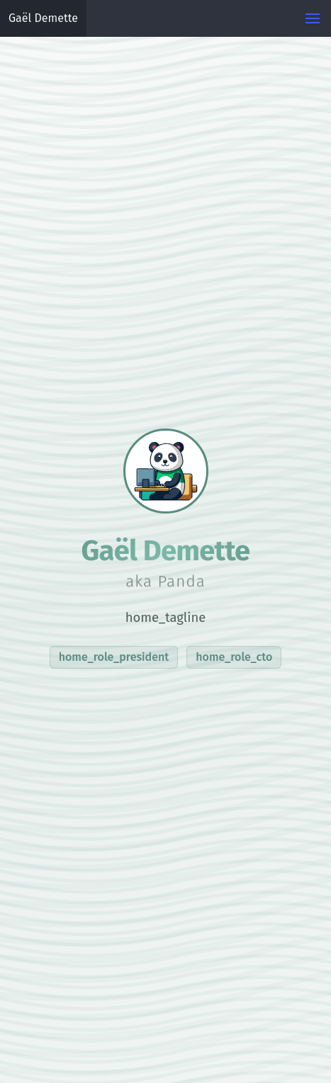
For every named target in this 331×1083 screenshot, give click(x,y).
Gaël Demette (43, 18)
